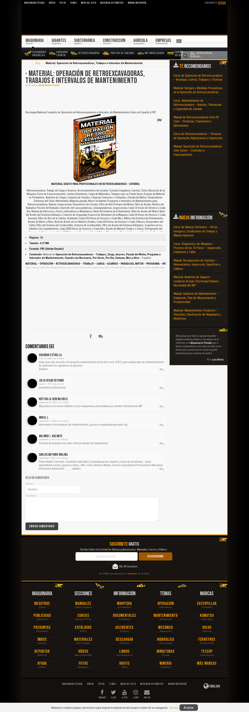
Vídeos (83, 651)
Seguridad (132, 573)
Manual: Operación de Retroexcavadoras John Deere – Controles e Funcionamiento (197, 151)
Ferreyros (206, 639)
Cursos (83, 615)
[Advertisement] (95, 98)
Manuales (83, 603)
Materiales (83, 639)
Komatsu (207, 615)
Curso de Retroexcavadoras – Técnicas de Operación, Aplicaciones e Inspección (197, 136)
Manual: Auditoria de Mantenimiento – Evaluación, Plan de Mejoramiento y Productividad (196, 298)
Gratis (124, 663)
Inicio (27, 63)
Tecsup (207, 651)
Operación (165, 603)
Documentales (124, 615)
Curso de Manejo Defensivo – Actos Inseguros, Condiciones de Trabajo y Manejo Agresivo (195, 231)
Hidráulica (165, 639)
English (212, 686)
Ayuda (42, 663)
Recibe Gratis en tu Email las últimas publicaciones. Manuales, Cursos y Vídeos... (124, 549)
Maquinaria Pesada (49, 85)
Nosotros (42, 603)
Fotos (83, 663)
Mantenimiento (166, 615)
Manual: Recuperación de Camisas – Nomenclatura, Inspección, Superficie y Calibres (196, 265)
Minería (166, 663)
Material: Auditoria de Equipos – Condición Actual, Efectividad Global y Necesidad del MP (196, 281)
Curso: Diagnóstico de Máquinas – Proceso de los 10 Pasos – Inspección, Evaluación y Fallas (197, 248)
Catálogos (83, 627)
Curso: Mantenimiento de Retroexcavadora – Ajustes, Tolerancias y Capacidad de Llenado (197, 105)
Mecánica (165, 627)
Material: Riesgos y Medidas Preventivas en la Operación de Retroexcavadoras (197, 90)
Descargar (124, 639)
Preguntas (42, 627)
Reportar (42, 651)
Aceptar (189, 707)
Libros (124, 651)
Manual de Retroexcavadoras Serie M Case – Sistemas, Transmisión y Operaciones (196, 121)
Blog (37, 63)
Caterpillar (207, 603)
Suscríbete (215, 2)
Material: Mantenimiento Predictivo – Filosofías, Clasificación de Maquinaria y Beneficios (197, 315)
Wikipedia (124, 603)
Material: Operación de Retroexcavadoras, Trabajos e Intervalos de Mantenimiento (85, 77)
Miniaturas (166, 651)
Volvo (206, 627)
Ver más (173, 707)
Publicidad (42, 615)
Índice (42, 639)
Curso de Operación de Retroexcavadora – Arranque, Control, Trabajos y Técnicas (197, 77)
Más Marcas (207, 663)
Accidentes (124, 627)
